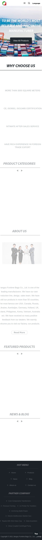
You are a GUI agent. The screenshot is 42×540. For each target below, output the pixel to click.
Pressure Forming (9, 506)
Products (31, 473)
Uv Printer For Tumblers (27, 506)
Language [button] (36, 3)
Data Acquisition (31, 521)
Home (14, 473)
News (15, 479)
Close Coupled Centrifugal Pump (19, 526)
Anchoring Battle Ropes (19, 511)
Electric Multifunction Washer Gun (19, 516)
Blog (30, 479)
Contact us (32, 485)
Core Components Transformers (19, 501)
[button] (25, 3)
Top (36, 533)
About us (13, 485)
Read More (19, 332)
